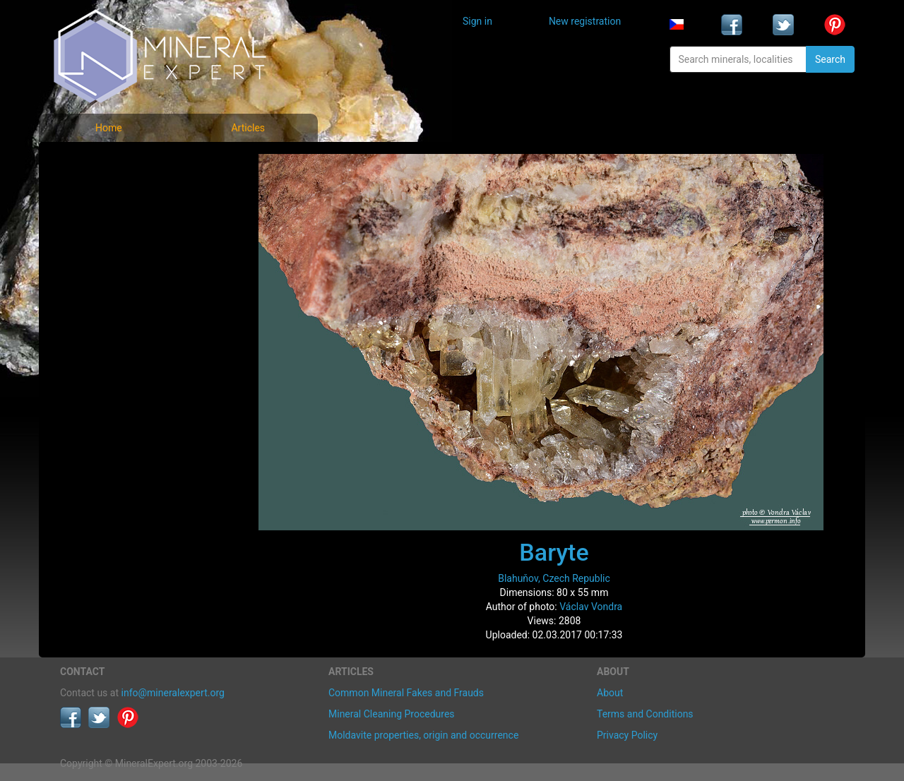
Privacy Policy (627, 735)
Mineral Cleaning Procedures (391, 714)
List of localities (105, 256)
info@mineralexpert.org (173, 692)
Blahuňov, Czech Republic (554, 578)
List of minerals (105, 193)
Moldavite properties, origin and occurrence (423, 735)
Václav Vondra (590, 606)
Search (830, 59)
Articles (248, 127)
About (610, 692)
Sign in (477, 21)
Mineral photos (103, 162)
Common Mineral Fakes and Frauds (406, 692)
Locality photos (104, 224)
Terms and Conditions (645, 714)
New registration (585, 21)
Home (108, 127)
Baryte (553, 552)
